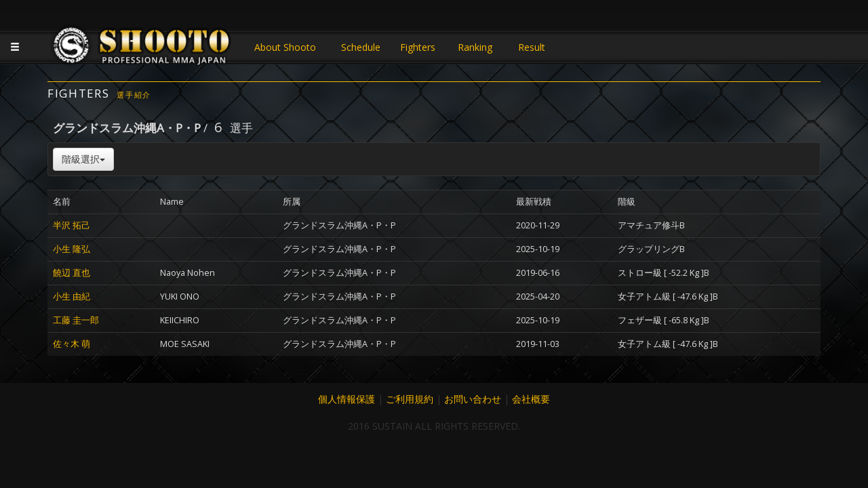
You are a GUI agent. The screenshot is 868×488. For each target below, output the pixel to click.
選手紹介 (134, 94)
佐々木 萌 (71, 344)
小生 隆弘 (71, 249)
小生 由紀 (71, 296)
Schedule (360, 47)
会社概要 (531, 398)
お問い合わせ (472, 398)
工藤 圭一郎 (76, 320)
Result (531, 47)
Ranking (475, 47)
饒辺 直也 (71, 273)
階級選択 (83, 158)
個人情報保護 (346, 398)
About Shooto (285, 47)
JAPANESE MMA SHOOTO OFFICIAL (142, 49)
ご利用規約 (409, 398)
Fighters (417, 47)
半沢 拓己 (71, 225)
